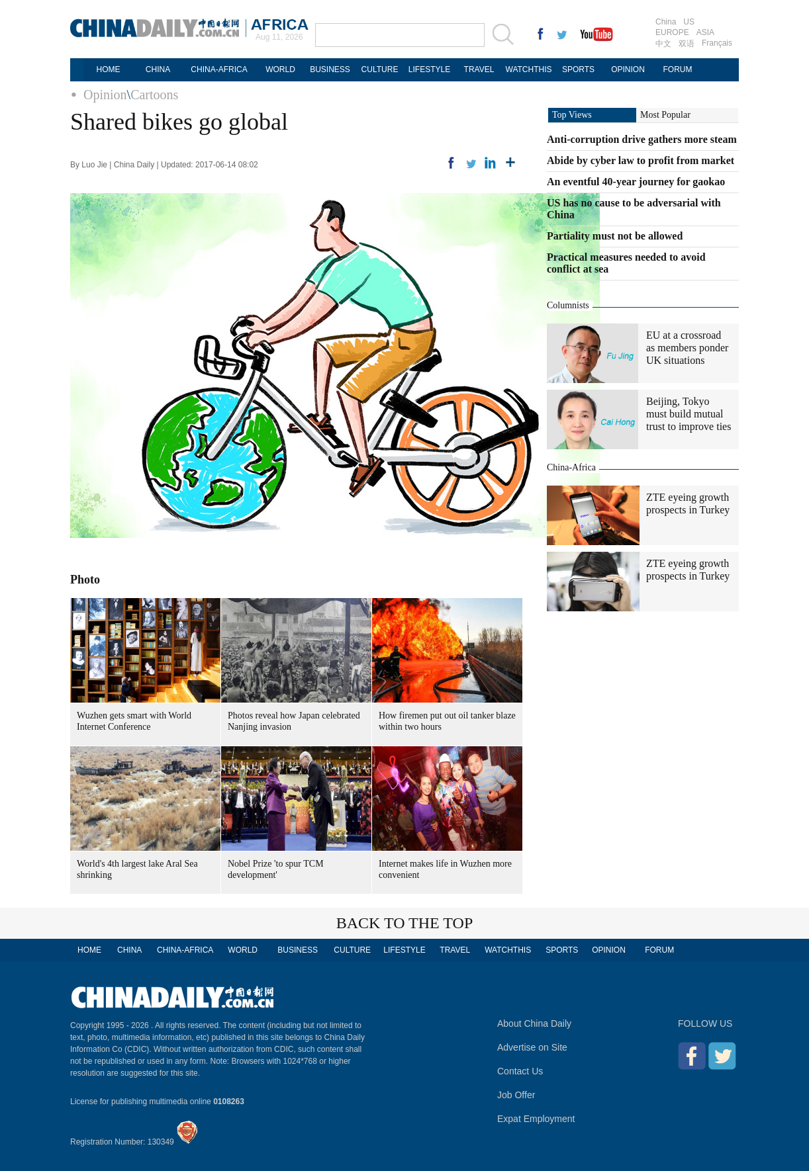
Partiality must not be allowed (615, 235)
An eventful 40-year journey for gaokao (636, 181)
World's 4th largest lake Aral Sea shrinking (137, 869)
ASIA (705, 32)
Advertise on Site (532, 1047)
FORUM (677, 69)
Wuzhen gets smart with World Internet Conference (134, 721)
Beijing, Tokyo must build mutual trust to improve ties (688, 414)
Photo (85, 579)
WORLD (280, 69)
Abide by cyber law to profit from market (640, 160)
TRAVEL (479, 69)
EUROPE (672, 32)
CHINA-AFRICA (219, 69)
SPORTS (578, 69)
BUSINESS (330, 69)
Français (717, 43)
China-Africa (571, 467)
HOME (108, 69)
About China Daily (534, 1023)
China (665, 21)
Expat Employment (536, 1118)
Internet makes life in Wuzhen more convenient (445, 869)
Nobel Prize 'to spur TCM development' (276, 869)
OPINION (628, 69)
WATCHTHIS (529, 69)
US (688, 21)
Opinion (105, 94)
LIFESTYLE (429, 69)
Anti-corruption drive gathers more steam (642, 139)
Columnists (568, 305)
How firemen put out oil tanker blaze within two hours (447, 721)
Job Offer (516, 1095)
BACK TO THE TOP (404, 923)
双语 (686, 43)
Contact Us (520, 1071)
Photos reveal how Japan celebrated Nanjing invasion (294, 721)
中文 (663, 43)
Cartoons (154, 94)
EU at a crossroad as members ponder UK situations (687, 347)
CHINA (158, 69)
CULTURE (380, 69)
